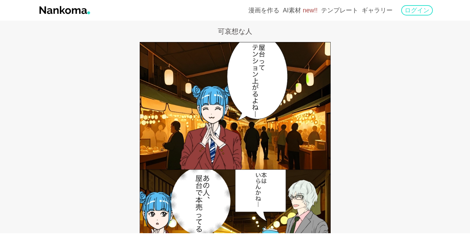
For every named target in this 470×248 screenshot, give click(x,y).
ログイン (417, 10)
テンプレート (339, 10)
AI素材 (300, 10)
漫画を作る (263, 10)
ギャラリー (377, 10)
